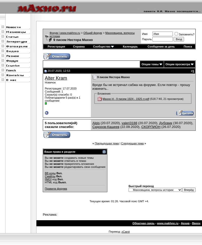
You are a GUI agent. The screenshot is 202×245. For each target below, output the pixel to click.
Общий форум (93, 32)
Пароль (147, 39)
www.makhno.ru (167, 223)
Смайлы (50, 176)
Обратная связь (143, 223)
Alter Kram (56, 78)
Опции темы (150, 64)
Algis (96, 123)
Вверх (196, 223)
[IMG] (48, 179)
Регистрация (56, 46)
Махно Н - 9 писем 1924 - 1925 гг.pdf (126, 98)
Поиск (188, 46)
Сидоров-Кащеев (105, 127)
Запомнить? (184, 34)
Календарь (130, 46)
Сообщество (103, 46)
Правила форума (56, 188)
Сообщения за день (161, 46)
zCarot (126, 231)
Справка (79, 46)
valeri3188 (129, 123)
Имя (144, 33)
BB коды (50, 173)
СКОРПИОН (150, 127)
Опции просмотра (178, 64)
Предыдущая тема (107, 143)
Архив (185, 223)
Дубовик (165, 123)
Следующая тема (132, 143)
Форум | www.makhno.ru (65, 32)
